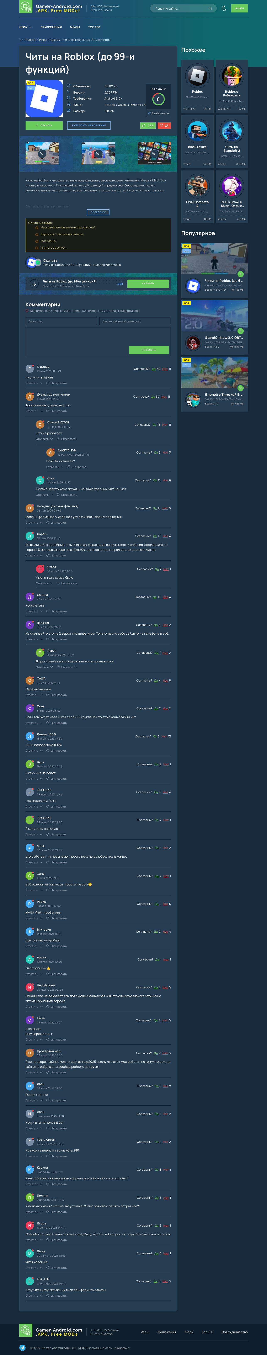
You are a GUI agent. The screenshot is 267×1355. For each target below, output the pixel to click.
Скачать (46, 125)
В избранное (160, 113)
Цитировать (59, 383)
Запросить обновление (89, 125)
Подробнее (98, 212)
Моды (75, 27)
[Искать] (210, 8)
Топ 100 (94, 27)
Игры (23, 27)
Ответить (32, 383)
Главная (30, 40)
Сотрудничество (234, 1332)
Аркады (55, 40)
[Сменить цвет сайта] (224, 8)
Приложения (51, 27)
